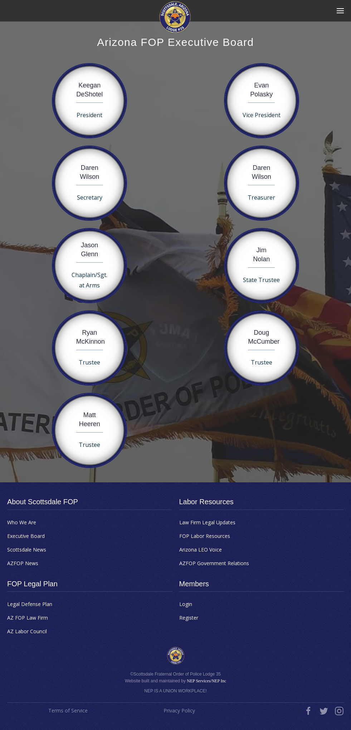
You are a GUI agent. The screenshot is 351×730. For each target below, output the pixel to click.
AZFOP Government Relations (214, 563)
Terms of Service (68, 710)
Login (185, 604)
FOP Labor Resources (204, 536)
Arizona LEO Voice (200, 549)
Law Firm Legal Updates (207, 522)
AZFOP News (22, 563)
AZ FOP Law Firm (27, 617)
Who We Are (21, 522)
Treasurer (261, 197)
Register (188, 617)
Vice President (262, 115)
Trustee (89, 362)
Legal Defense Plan (29, 604)
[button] (340, 11)
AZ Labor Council (27, 631)
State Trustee (261, 280)
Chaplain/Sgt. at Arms (89, 280)
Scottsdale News (26, 549)
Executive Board (26, 536)
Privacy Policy (179, 710)
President (89, 115)
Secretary (89, 197)
